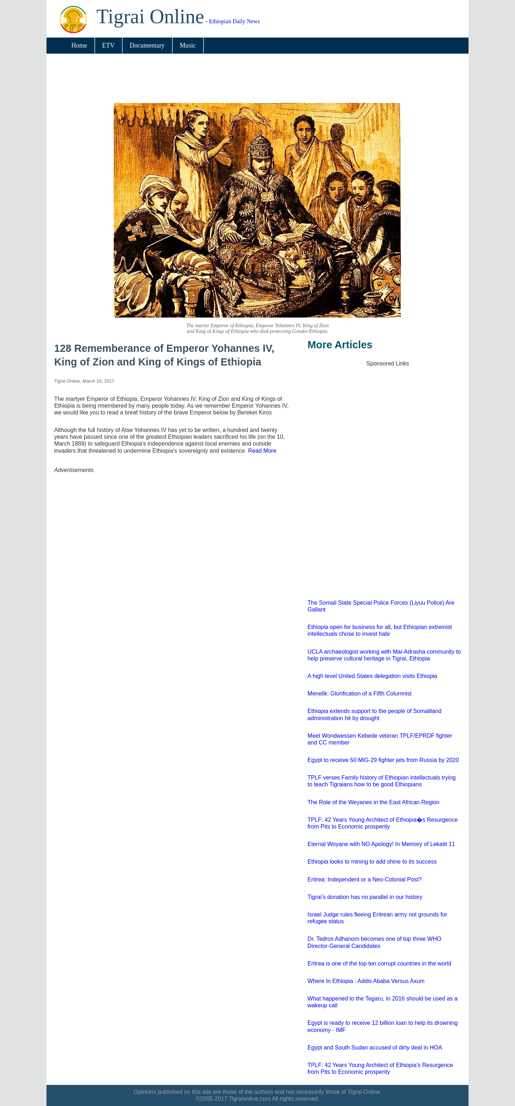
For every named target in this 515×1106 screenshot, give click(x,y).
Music (188, 45)
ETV (108, 45)
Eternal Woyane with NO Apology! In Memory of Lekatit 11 (381, 844)
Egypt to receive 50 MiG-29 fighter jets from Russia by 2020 (383, 760)
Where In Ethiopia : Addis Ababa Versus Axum (366, 981)
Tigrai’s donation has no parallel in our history (365, 897)
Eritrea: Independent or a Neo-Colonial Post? (365, 879)
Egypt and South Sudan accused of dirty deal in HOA (375, 1047)
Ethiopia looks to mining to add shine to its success (372, 862)
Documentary (147, 45)
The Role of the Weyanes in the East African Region (374, 802)
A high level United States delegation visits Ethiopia (372, 676)
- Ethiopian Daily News (178, 21)
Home (79, 45)
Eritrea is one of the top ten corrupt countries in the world (379, 963)
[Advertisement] (253, 80)
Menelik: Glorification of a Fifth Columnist (360, 693)
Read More (262, 451)
